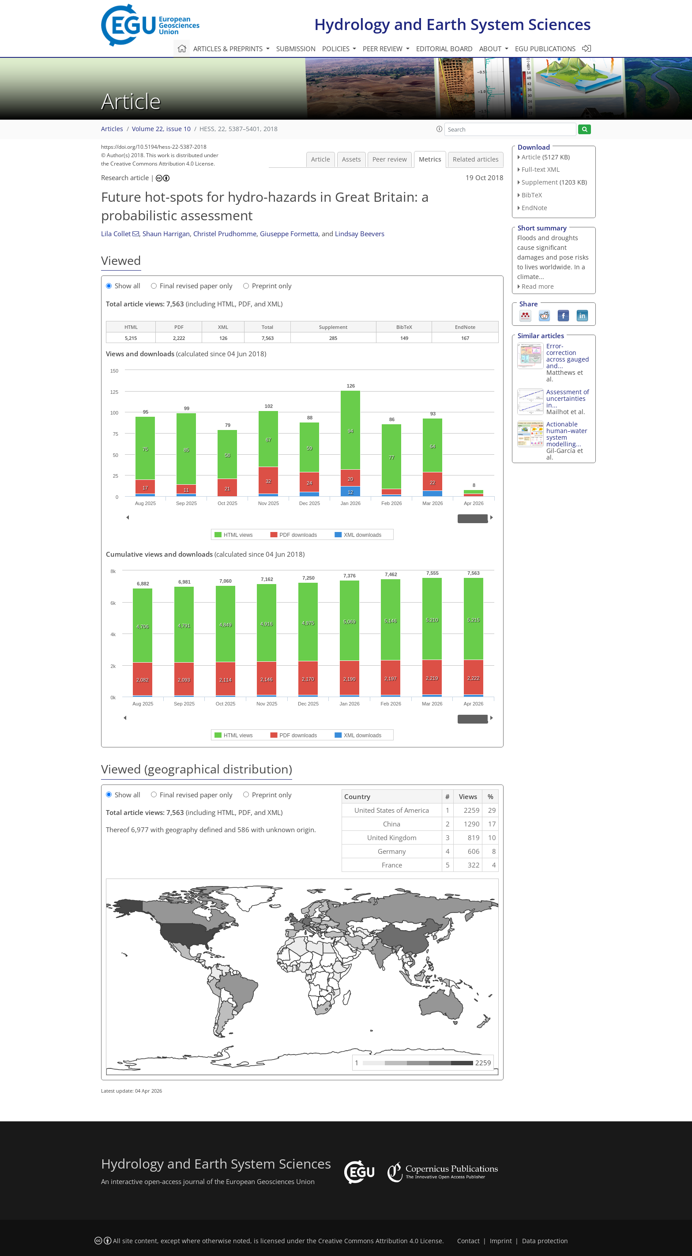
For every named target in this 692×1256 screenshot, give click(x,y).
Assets (351, 159)
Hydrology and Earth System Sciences (452, 24)
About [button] (491, 48)
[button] (439, 129)
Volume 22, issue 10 (161, 129)
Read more (538, 286)
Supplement (540, 182)
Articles (112, 129)
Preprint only (267, 285)
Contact (468, 1241)
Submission (296, 48)
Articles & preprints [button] (228, 48)
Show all (123, 285)
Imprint (501, 1241)
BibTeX (532, 195)
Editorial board (444, 48)
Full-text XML (541, 169)
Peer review (389, 159)
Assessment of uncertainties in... (567, 398)
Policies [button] (336, 48)
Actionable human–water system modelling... (566, 434)
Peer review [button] (383, 48)
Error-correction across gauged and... (567, 356)
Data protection (545, 1241)
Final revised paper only (192, 285)
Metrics (430, 159)
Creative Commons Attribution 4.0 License (380, 1241)
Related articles (476, 159)
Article (320, 159)
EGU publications (545, 48)
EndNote (534, 208)
